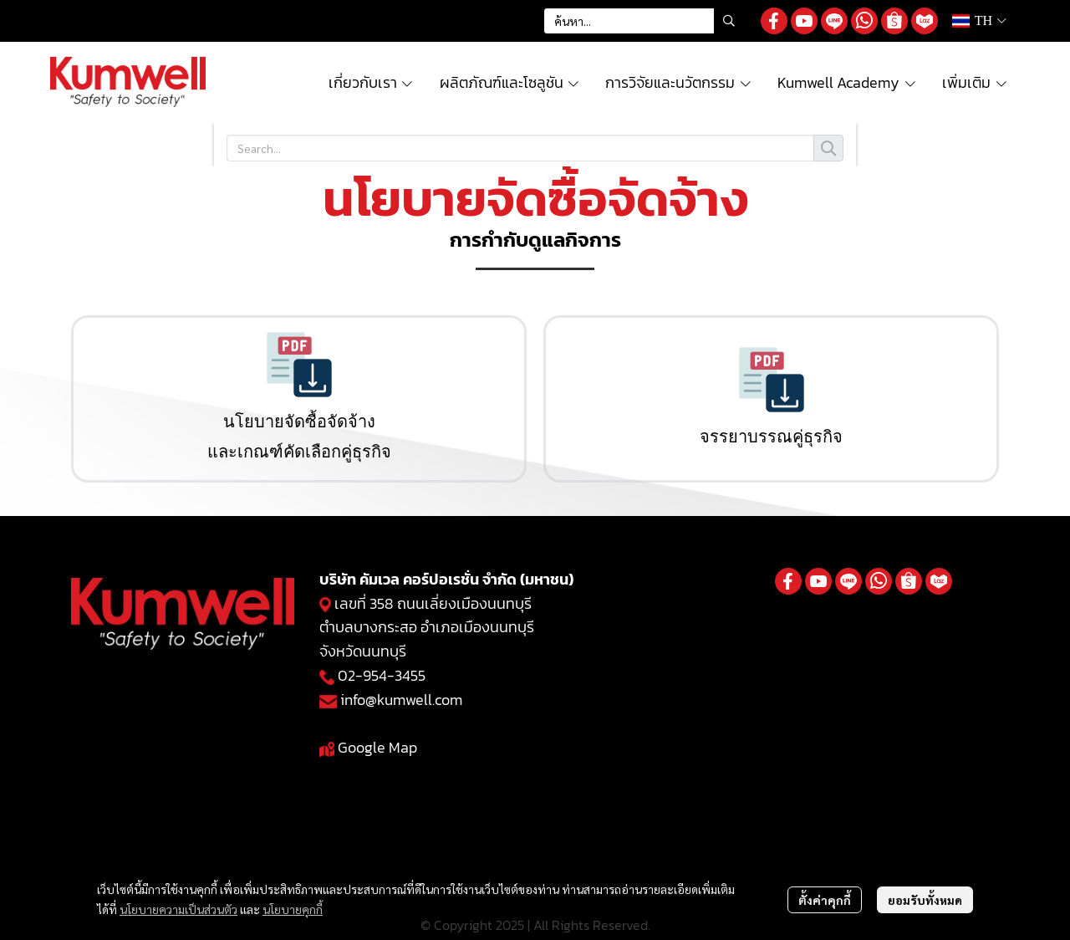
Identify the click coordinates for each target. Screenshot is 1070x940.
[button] (643, 20)
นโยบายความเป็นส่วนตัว (178, 909)
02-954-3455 (381, 675)
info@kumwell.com (401, 699)
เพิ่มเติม (975, 82)
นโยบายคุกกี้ (292, 909)
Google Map (377, 747)
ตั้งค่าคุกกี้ (824, 899)
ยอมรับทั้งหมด (925, 899)
